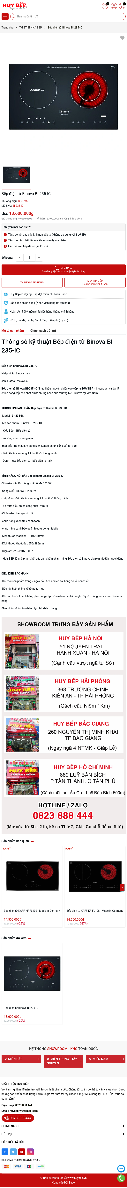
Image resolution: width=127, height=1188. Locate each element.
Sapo (72, 1182)
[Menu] (5, 16)
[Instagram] (30, 1151)
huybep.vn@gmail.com (24, 1110)
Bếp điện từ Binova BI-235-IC (21, 1007)
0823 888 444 (23, 1105)
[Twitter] (13, 1151)
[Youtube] (21, 1151)
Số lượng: (7, 257)
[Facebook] (5, 1151)
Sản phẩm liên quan (15, 841)
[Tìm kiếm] (14, 16)
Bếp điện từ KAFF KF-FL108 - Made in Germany (94, 910)
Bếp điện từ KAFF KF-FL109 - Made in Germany (32, 910)
